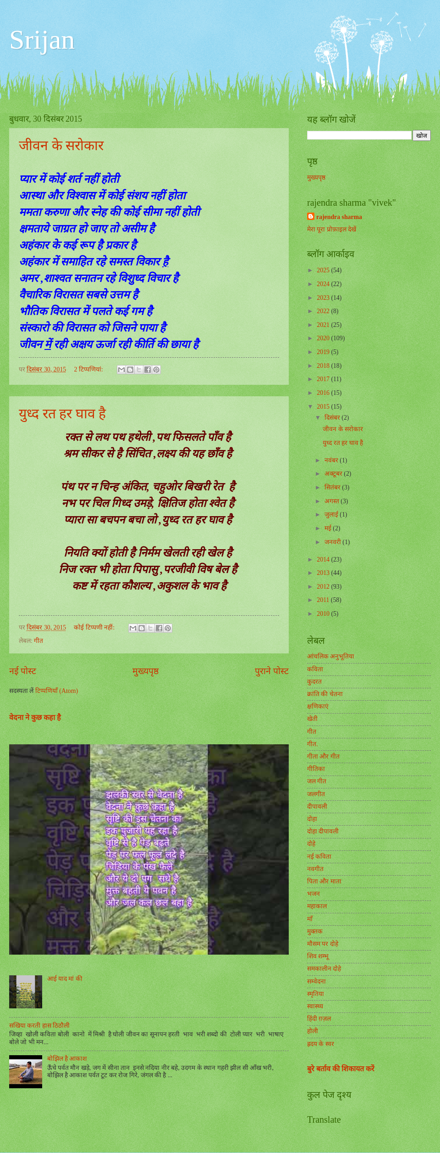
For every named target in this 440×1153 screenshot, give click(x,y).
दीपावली (317, 806)
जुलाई (332, 514)
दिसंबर (332, 417)
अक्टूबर (334, 473)
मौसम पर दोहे (322, 943)
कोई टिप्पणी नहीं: (95, 627)
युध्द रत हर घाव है (62, 413)
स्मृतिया (315, 993)
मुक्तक (315, 931)
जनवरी (333, 542)
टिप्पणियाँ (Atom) (56, 690)
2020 (324, 338)
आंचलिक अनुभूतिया (330, 656)
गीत (38, 640)
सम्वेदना (316, 981)
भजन (313, 893)
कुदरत (314, 681)
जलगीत (316, 794)
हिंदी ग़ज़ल (319, 1018)
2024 (324, 284)
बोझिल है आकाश (67, 1058)
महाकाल (317, 906)
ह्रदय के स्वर (320, 1044)
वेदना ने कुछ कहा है (35, 717)
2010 (324, 613)
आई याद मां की (64, 978)
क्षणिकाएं (318, 706)
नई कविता (319, 856)
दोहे (311, 843)
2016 (324, 392)
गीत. (312, 744)
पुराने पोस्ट (272, 671)
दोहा (312, 819)
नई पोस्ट (22, 671)
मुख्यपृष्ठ (145, 671)
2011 (324, 599)
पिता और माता (324, 881)
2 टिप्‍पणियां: (89, 369)
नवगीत (315, 869)
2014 (324, 559)
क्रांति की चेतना (325, 694)
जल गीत (316, 781)
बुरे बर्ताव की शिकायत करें (340, 1069)
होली (312, 1031)
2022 (324, 311)
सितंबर (333, 487)
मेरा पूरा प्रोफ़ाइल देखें (331, 229)
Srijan (42, 39)
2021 (324, 324)
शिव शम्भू (318, 956)
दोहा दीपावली (323, 831)
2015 (324, 406)
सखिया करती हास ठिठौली (39, 1025)
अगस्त (332, 501)
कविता (315, 669)
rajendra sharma (339, 217)
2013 (324, 572)
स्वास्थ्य (315, 1006)
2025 (324, 270)
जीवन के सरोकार (61, 145)
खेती (312, 718)
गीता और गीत (323, 756)
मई (328, 528)
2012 (324, 586)
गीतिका (316, 768)
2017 (324, 379)
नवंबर (332, 460)
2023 (324, 297)
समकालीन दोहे (324, 968)
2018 (324, 365)
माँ (310, 919)
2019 (324, 352)
